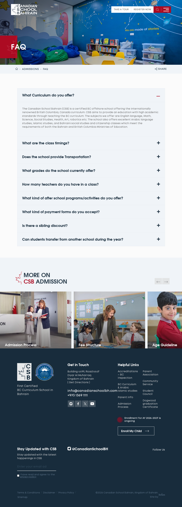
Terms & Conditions (28, 492)
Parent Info (125, 397)
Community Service (150, 382)
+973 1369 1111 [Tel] (77, 395)
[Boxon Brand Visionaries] (161, 495)
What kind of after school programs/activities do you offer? (72, 198)
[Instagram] (71, 404)
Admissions (30, 69)
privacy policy (28, 477)
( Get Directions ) (78, 382)
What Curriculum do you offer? (48, 95)
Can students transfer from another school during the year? (72, 239)
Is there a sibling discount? (45, 226)
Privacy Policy (66, 492)
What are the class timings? (45, 143)
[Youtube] (92, 404)
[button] (91, 95)
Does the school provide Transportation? (56, 157)
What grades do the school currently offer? (58, 171)
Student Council (148, 392)
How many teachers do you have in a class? (60, 184)
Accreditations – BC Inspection (128, 374)
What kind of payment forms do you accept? (61, 212)
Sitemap (22, 497)
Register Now (142, 9)
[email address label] (36, 467)
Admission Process (124, 405)
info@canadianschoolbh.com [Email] (92, 390)
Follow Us (159, 449)
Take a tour (121, 9)
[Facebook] (78, 404)
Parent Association (150, 373)
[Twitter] (85, 404)
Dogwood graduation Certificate (150, 404)
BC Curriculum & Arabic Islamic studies (127, 387)
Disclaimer (49, 492)
